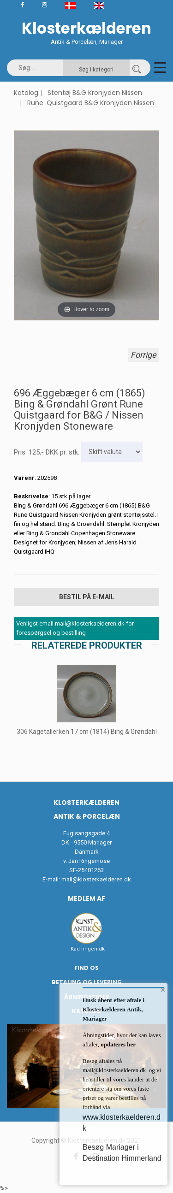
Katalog (26, 92)
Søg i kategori (96, 69)
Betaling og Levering (87, 982)
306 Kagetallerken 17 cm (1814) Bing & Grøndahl (87, 731)
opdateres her (117, 1044)
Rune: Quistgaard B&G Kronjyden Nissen (90, 102)
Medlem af (86, 898)
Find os (86, 968)
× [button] (163, 989)
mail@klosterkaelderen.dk (96, 879)
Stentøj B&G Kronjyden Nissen (95, 92)
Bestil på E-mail (86, 597)
